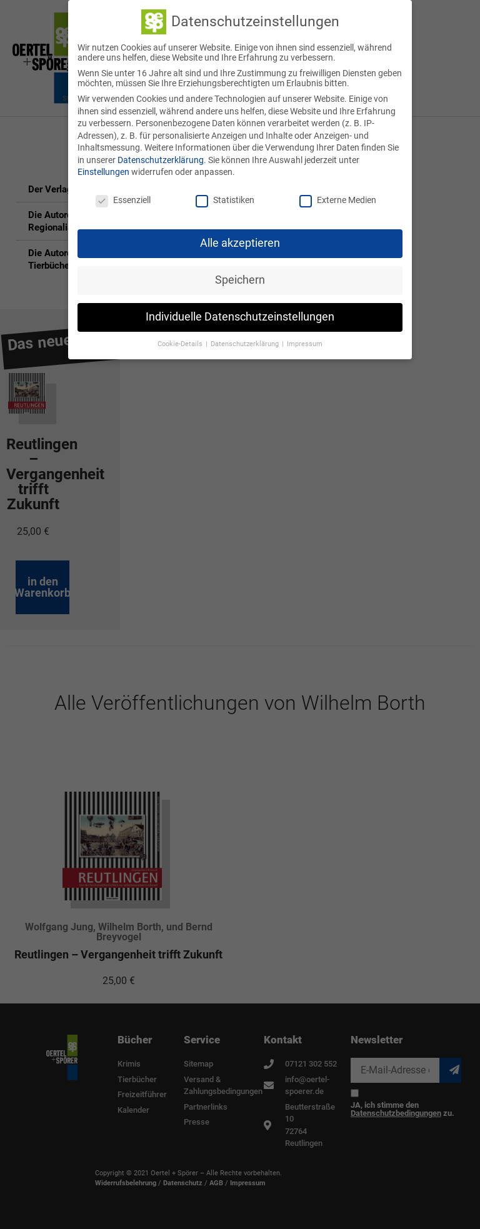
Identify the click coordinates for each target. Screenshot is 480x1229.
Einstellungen (103, 169)
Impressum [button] (304, 341)
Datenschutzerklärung (161, 157)
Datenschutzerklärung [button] (246, 341)
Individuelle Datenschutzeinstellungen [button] (240, 313)
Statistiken (225, 197)
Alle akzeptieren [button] (240, 240)
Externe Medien (337, 197)
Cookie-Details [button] (181, 341)
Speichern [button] (240, 277)
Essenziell (123, 197)
